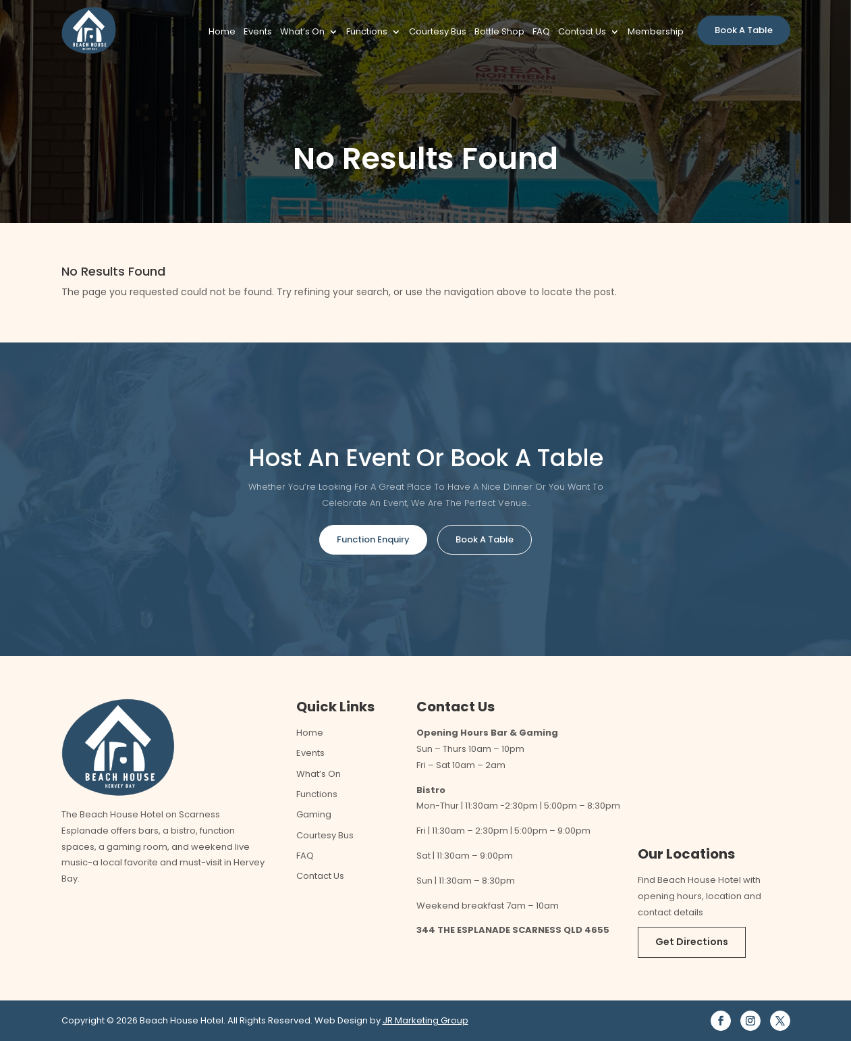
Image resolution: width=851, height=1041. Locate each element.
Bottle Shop (499, 32)
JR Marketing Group (425, 1020)
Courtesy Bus (437, 32)
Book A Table (744, 30)
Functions (366, 32)
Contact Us (582, 32)
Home (222, 32)
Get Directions (691, 941)
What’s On (302, 32)
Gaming (313, 814)
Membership (656, 32)
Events (258, 32)
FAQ (541, 32)
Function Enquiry (373, 539)
